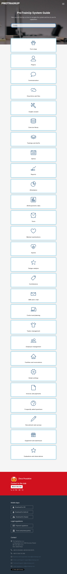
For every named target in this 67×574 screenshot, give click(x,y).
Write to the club (17, 486)
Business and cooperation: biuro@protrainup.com (27, 556)
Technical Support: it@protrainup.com (23, 563)
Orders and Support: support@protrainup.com (26, 560)
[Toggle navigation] (63, 4)
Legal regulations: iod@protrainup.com (24, 566)
